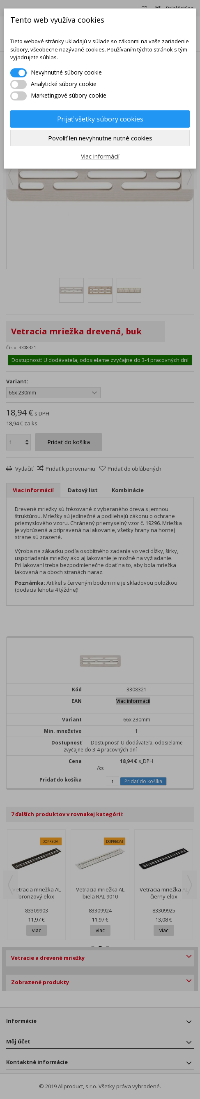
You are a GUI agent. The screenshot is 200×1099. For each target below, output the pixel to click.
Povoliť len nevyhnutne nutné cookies (100, 138)
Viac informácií (100, 156)
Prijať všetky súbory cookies (100, 119)
